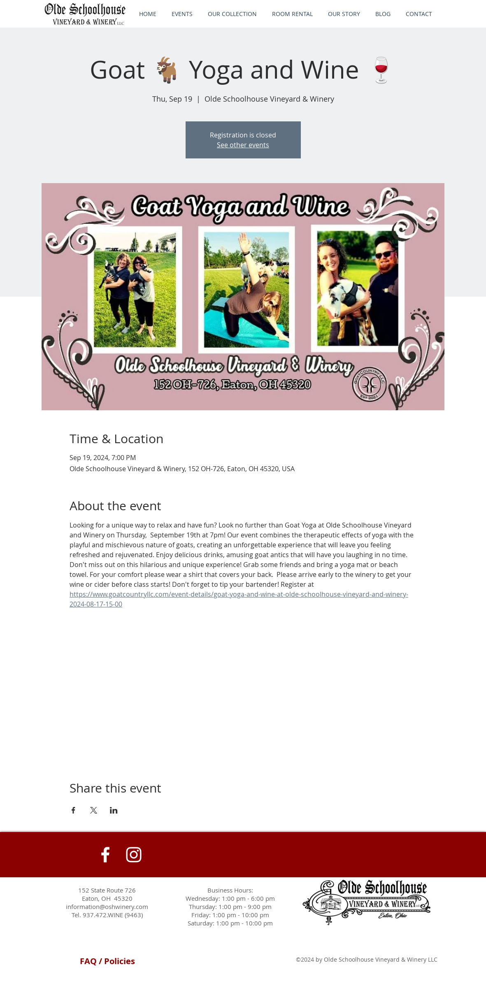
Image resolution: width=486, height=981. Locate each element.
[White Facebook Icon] (105, 854)
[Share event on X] (94, 810)
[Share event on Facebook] (73, 810)
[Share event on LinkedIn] (114, 810)
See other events (243, 144)
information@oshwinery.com (107, 906)
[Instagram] (133, 854)
